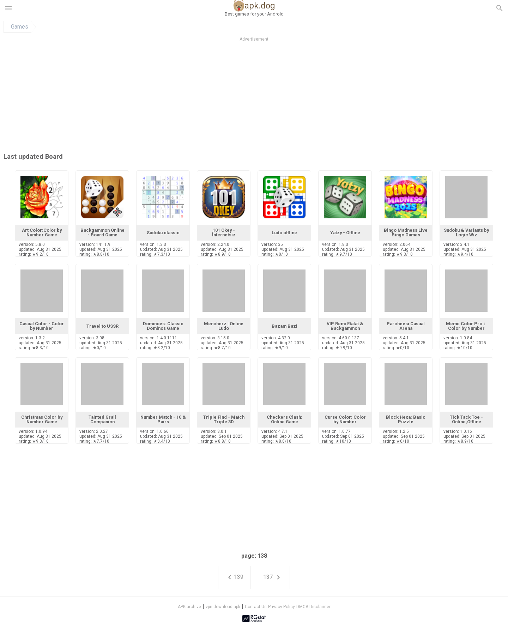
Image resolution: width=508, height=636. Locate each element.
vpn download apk (223, 606)
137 (273, 577)
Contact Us (256, 606)
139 (234, 577)
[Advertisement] (297, 95)
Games (19, 27)
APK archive (189, 606)
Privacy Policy (281, 606)
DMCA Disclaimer (313, 606)
